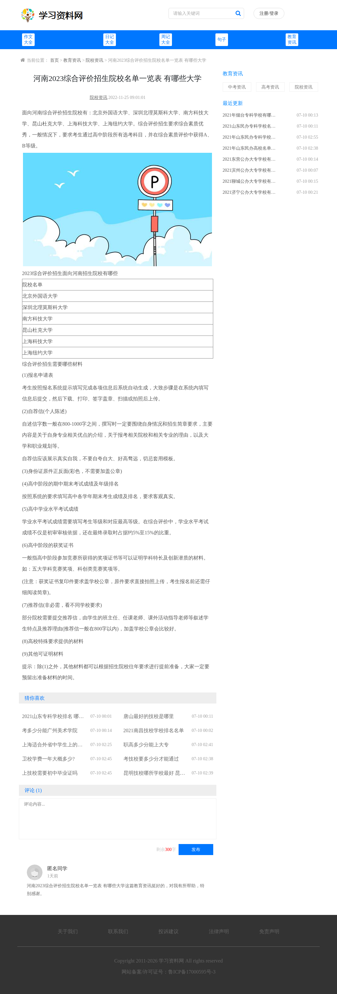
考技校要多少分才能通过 (151, 758)
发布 (195, 849)
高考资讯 (270, 87)
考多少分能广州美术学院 (49, 730)
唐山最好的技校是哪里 (148, 716)
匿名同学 (57, 868)
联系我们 (118, 931)
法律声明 (219, 931)
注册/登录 (269, 13)
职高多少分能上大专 (146, 744)
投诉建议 (168, 931)
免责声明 (269, 931)
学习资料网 (171, 960)
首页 (54, 60)
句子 (221, 39)
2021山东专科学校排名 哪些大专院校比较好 (53, 717)
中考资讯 (237, 87)
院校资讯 (94, 60)
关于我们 (68, 931)
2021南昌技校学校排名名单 (153, 730)
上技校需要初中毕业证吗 (49, 773)
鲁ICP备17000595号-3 (191, 971)
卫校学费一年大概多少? (48, 758)
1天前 (52, 876)
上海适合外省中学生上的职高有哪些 (52, 745)
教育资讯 (72, 60)
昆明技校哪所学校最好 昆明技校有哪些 (154, 773)
